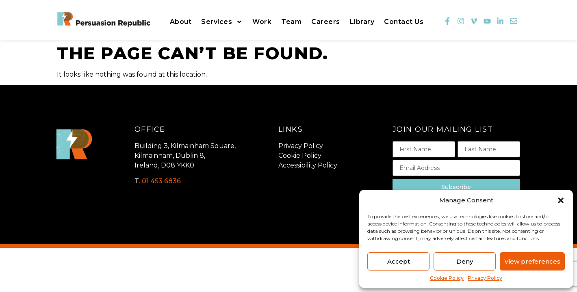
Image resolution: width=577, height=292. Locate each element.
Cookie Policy (447, 278)
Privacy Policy (485, 278)
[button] (561, 200)
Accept (398, 261)
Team (291, 22)
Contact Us (403, 22)
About (181, 22)
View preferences (532, 261)
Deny (464, 261)
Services (222, 22)
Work (261, 22)
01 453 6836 (161, 181)
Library (362, 22)
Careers (325, 22)
